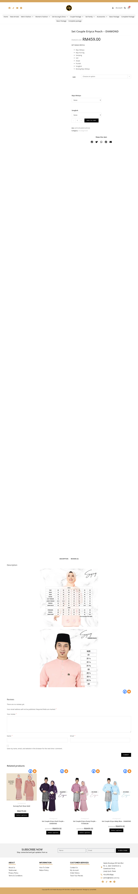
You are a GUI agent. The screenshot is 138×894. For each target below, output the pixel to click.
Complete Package (127, 17)
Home (6, 17)
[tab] (63, 558)
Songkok (75, 110)
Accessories (102, 17)
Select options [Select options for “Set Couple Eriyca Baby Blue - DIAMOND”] (116, 830)
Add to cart (91, 120)
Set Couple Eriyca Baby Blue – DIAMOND (116, 821)
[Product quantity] (77, 120)
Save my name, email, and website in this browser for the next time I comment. (34, 749)
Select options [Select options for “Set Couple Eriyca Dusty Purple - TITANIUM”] (84, 832)
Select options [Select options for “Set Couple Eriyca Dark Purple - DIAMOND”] (53, 832)
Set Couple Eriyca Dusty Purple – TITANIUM (84, 822)
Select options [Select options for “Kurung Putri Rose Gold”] (21, 815)
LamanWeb (92, 889)
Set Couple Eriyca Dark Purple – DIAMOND (53, 822)
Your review (11, 714)
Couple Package (76, 17)
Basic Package (114, 17)
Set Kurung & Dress (60, 17)
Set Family (90, 17)
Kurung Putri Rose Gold (21, 806)
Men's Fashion (27, 17)
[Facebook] (125, 691)
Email (72, 736)
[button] (92, 142)
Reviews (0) (74, 559)
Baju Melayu (76, 95)
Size (74, 77)
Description (64, 559)
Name (9, 736)
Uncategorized (83, 131)
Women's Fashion (42, 17)
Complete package (74, 21)
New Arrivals (14, 17)
